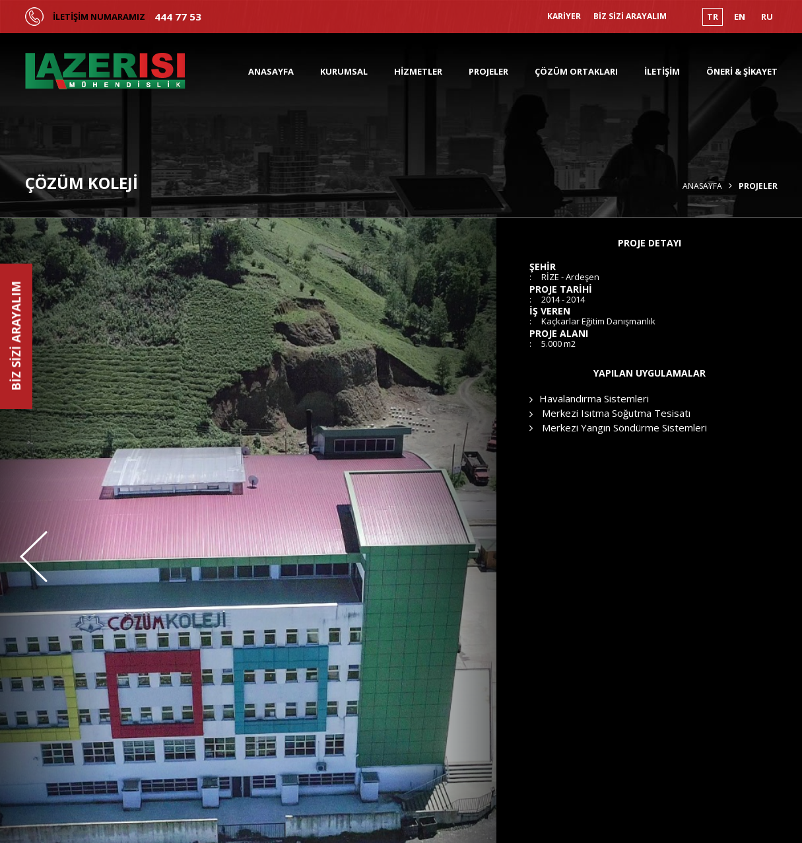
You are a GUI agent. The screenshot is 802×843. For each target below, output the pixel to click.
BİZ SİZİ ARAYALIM (630, 16)
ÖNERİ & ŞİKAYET (742, 71)
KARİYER (564, 16)
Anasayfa (702, 186)
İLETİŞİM (662, 71)
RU (767, 16)
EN (739, 16)
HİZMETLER (418, 71)
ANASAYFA (271, 71)
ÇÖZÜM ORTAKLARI (576, 71)
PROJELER (488, 71)
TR (712, 16)
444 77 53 (177, 17)
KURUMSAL (344, 71)
